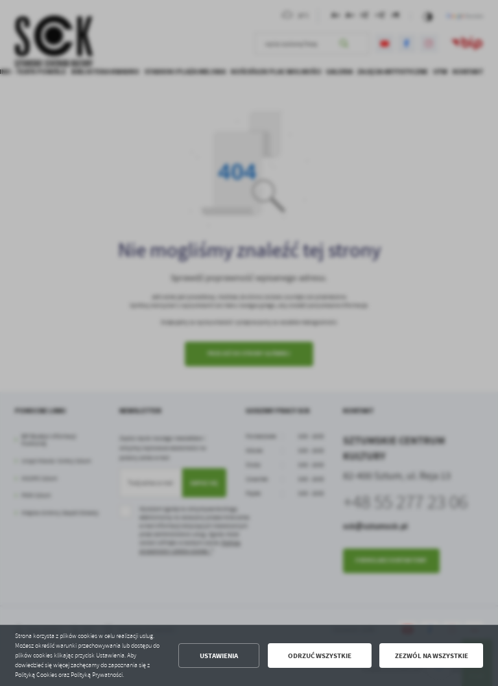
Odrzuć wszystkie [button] (319, 656)
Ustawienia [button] (219, 656)
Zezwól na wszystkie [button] (431, 656)
